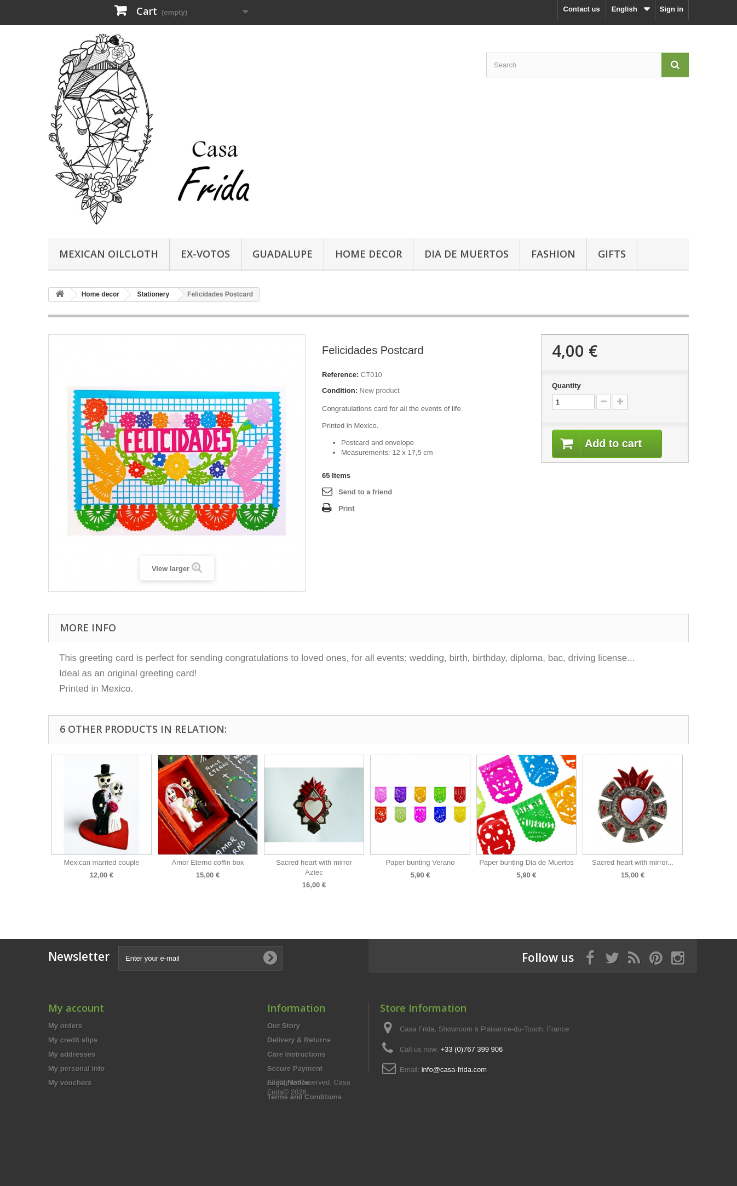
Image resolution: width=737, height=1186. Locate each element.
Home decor (368, 253)
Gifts (612, 253)
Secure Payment (295, 1068)
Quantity (566, 385)
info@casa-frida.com (454, 1069)
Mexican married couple (101, 862)
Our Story (283, 1026)
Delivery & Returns (299, 1040)
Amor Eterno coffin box (208, 862)
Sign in (671, 9)
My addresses (71, 1054)
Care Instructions (296, 1054)
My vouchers (69, 1083)
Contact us (581, 9)
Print (346, 508)
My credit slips (72, 1040)
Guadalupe (282, 253)
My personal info (76, 1068)
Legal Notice (288, 1083)
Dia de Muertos (466, 253)
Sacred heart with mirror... (632, 862)
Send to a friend (365, 492)
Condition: (340, 390)
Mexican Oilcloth (108, 253)
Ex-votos (205, 253)
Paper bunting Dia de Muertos (526, 862)
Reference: (340, 374)
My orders (65, 1026)
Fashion (553, 253)
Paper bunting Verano (420, 862)
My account (76, 1007)
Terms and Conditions (304, 1097)
